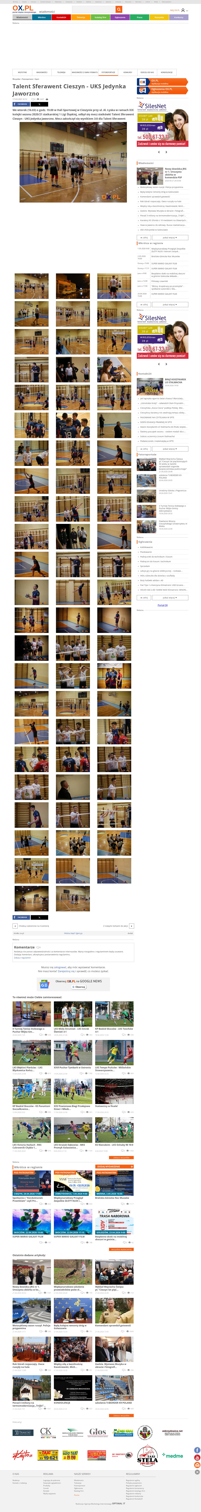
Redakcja (16, 1480)
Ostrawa (118, 2)
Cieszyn (33, 2)
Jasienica (98, 2)
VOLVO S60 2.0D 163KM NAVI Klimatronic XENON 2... (163, 590)
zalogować (60, 967)
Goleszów (69, 2)
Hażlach (79, 2)
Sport (37, 79)
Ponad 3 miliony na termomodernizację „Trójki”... (163, 215)
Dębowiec (58, 2)
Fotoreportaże (108, 72)
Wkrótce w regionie (28, 1167)
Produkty (46, 1485)
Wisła (156, 2)
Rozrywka (159, 17)
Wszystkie (22, 72)
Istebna (88, 2)
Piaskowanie (146, 552)
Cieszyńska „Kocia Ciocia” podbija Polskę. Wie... (162, 408)
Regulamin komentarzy (135, 1488)
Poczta (76, 1495)
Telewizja (81, 17)
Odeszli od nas (147, 72)
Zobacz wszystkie (121, 1157)
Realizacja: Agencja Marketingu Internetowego (100, 1504)
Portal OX (163, 605)
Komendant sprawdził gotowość (155, 196)
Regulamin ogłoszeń (134, 1485)
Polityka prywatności (134, 1483)
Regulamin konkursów (134, 1496)
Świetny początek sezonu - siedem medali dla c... (163, 431)
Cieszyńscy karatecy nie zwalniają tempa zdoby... (163, 412)
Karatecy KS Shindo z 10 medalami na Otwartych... (163, 220)
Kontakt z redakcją (20, 1483)
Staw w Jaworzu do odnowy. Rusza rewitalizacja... (163, 225)
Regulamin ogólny (133, 1480)
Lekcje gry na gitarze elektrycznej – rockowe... (161, 571)
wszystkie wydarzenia (121, 1249)
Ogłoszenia (120, 17)
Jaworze (108, 2)
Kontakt (46, 1491)
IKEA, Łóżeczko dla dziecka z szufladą (157, 575)
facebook (20, 104)
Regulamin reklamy (133, 1493)
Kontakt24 (61, 17)
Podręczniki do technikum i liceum (156, 556)
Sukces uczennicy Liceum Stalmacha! (157, 436)
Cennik (46, 1488)
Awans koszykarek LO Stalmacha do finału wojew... (163, 427)
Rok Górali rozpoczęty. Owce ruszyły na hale (160, 201)
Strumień (138, 2)
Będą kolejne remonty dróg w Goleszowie (159, 192)
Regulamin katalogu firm (135, 1491)
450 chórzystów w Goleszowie (154, 229)
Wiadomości (22, 17)
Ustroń (147, 2)
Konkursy (178, 17)
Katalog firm (100, 17)
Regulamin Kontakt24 (134, 1499)
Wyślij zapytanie (49, 1493)
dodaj (108, 1166)
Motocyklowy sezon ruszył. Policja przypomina (161, 187)
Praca (139, 17)
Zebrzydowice (166, 2)
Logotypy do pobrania (51, 1480)
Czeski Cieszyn (45, 2)
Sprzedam (145, 566)
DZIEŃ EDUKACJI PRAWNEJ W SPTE (156, 422)
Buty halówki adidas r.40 (151, 580)
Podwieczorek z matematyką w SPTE (157, 441)
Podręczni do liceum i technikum (155, 561)
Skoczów (128, 2)
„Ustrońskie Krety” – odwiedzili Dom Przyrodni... (162, 403)
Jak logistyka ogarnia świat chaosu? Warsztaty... (162, 398)
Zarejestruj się (66, 971)
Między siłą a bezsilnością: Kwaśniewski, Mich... (162, 206)
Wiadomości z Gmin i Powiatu (85, 72)
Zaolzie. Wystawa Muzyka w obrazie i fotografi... (162, 210)
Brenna (15, 2)
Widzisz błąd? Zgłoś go (73, 933)
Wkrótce (42, 17)
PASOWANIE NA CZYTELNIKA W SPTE (157, 417)
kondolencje (167, 72)
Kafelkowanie (146, 547)
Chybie (24, 2)
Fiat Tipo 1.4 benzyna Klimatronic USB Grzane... (162, 585)
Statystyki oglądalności (52, 1483)
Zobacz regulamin (22, 957)
